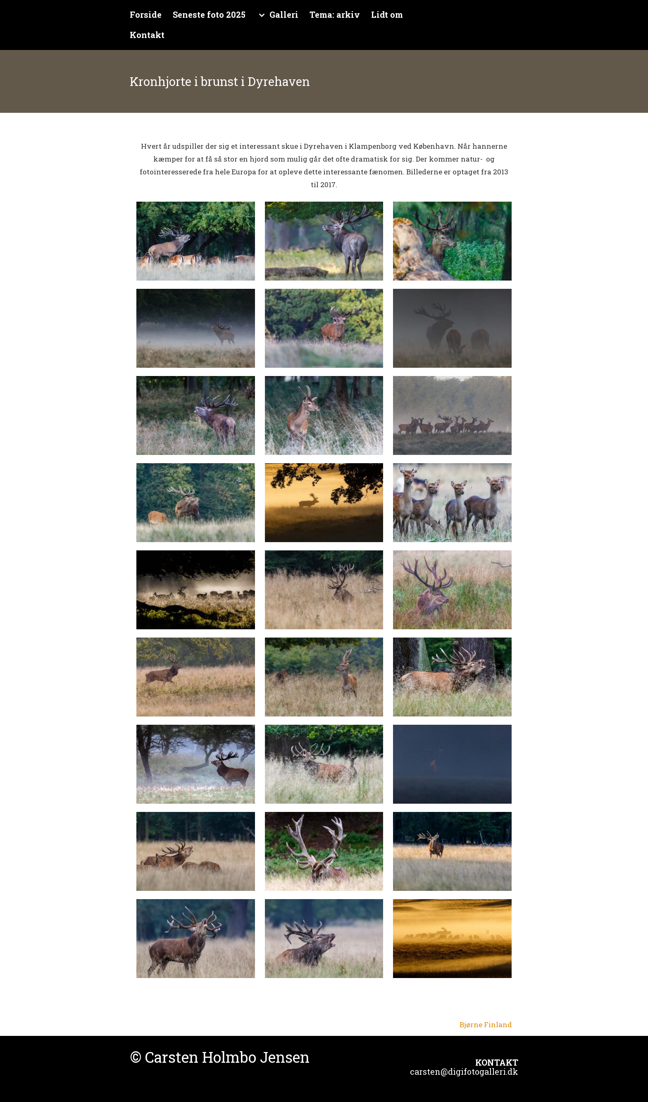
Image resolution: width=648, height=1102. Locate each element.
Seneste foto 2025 (209, 15)
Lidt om (387, 15)
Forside (146, 15)
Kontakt (147, 35)
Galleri (283, 15)
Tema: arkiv (335, 15)
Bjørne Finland (486, 1024)
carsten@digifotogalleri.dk (464, 1071)
